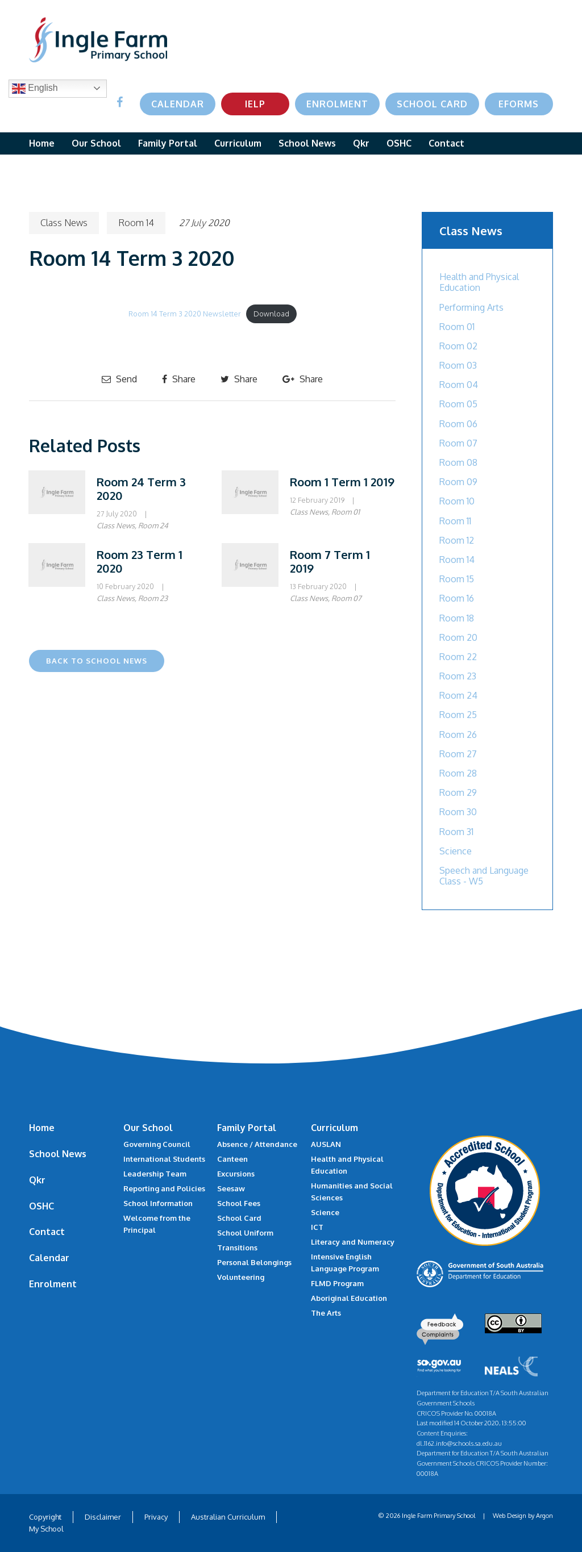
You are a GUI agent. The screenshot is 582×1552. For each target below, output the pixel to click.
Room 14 (136, 222)
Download (271, 313)
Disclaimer (103, 1516)
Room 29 (458, 792)
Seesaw (231, 1188)
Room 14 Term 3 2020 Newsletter (184, 313)
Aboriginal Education (349, 1298)
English (35, 88)
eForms (518, 104)
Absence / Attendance (257, 1144)
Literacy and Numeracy (352, 1241)
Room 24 (153, 525)
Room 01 (345, 511)
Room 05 (458, 404)
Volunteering (240, 1277)
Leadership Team (154, 1173)
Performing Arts (471, 307)
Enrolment (337, 104)
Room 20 (458, 637)
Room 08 (458, 462)
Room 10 (457, 501)
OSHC (398, 143)
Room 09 (458, 481)
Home (42, 143)
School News (307, 143)
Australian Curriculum (228, 1516)
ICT (317, 1227)
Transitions (237, 1247)
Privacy (156, 1516)
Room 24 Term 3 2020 (141, 488)
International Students (164, 1158)
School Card (432, 104)
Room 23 (153, 598)
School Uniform (245, 1232)
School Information (158, 1203)
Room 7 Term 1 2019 (330, 561)
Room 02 (458, 346)
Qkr (361, 143)
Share (179, 378)
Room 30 (458, 811)
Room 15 (456, 579)
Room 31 (456, 831)
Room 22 (458, 656)
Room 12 (456, 540)
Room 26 (458, 734)
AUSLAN (326, 1144)
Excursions (236, 1173)
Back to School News (96, 660)
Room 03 (458, 365)
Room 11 (455, 521)
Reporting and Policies (164, 1188)
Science (455, 851)
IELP (255, 104)
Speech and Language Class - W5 (484, 876)
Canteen (232, 1158)
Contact (446, 143)
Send (119, 378)
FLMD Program (337, 1283)
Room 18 (456, 618)
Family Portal (167, 143)
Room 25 (458, 714)
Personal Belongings (254, 1262)
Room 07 (346, 598)
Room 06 (458, 423)
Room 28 (458, 773)
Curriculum (237, 143)
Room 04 (458, 384)
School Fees (238, 1203)
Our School (96, 143)
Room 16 (456, 598)
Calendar (177, 104)
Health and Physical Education (479, 282)
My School (46, 1528)
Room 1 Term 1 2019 (342, 481)
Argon (544, 1516)
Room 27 (458, 754)
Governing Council (156, 1144)
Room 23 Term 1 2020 (139, 561)
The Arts (326, 1312)
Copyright (45, 1516)
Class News (64, 222)
